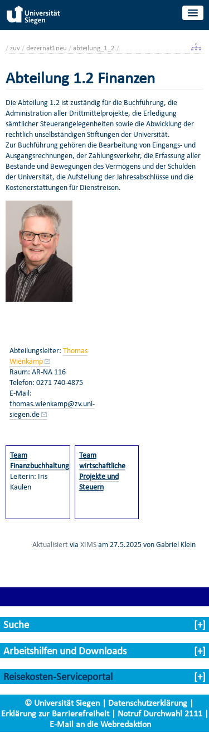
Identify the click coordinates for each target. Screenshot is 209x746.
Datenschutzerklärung (147, 702)
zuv (15, 48)
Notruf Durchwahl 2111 (160, 713)
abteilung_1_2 (94, 48)
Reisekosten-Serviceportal (58, 676)
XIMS (88, 544)
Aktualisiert (50, 544)
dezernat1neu (46, 48)
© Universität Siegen (62, 702)
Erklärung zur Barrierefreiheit (55, 713)
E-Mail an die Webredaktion (100, 724)
